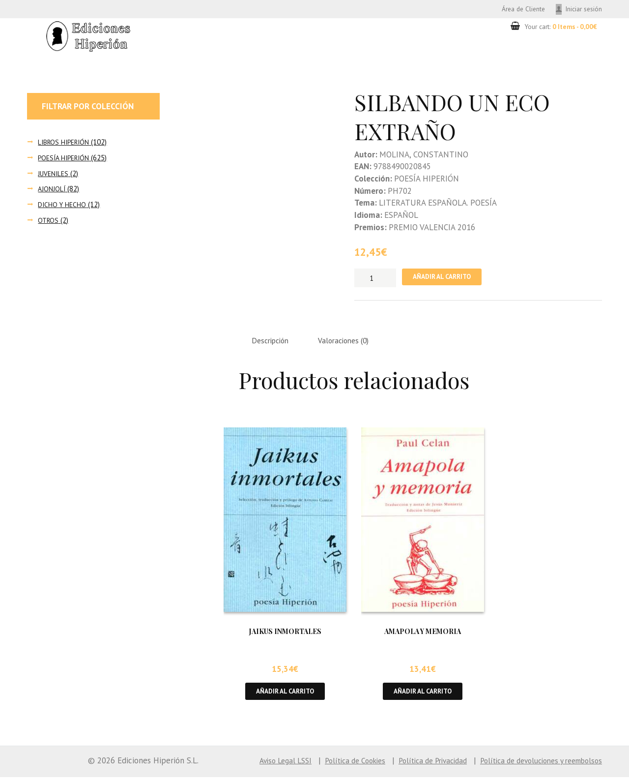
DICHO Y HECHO (63, 206)
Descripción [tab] (273, 344)
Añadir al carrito (447, 279)
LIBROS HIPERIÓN (65, 143)
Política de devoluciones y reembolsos (533, 767)
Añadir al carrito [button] (285, 696)
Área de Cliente (512, 9)
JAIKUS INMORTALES (285, 636)
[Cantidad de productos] (375, 279)
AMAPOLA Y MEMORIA (422, 636)
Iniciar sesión (581, 9)
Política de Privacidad (413, 767)
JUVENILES (54, 175)
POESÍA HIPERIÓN (66, 159)
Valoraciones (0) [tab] (353, 344)
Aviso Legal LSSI (252, 767)
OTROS (49, 221)
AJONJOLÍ (52, 190)
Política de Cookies (328, 767)
